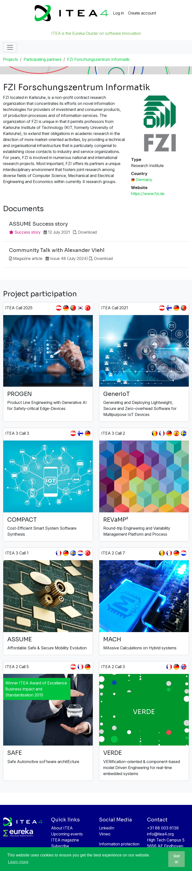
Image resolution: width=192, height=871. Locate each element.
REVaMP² (115, 519)
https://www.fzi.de (147, 193)
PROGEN (19, 394)
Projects (10, 59)
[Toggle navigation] (10, 47)
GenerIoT (116, 394)
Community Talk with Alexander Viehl (56, 250)
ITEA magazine (65, 839)
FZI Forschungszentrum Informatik (98, 59)
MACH (112, 639)
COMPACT (22, 519)
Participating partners (43, 59)
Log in (118, 13)
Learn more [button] (18, 862)
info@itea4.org (160, 833)
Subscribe (60, 845)
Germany (144, 179)
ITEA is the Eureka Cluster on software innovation (96, 33)
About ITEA (62, 827)
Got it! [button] (177, 859)
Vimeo (104, 833)
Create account (142, 13)
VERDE (112, 753)
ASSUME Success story (38, 224)
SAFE (14, 753)
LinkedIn (106, 827)
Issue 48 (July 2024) (69, 258)
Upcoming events (67, 833)
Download (87, 232)
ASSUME (19, 639)
